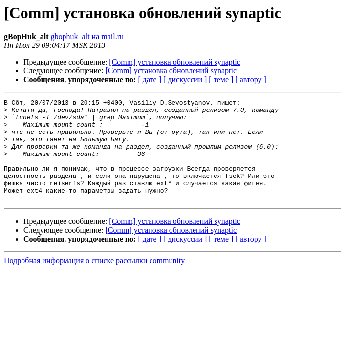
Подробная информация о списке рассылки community (94, 281)
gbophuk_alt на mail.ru (87, 36)
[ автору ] (250, 79)
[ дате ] (149, 79)
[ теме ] (221, 79)
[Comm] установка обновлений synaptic (174, 62)
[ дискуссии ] (185, 79)
